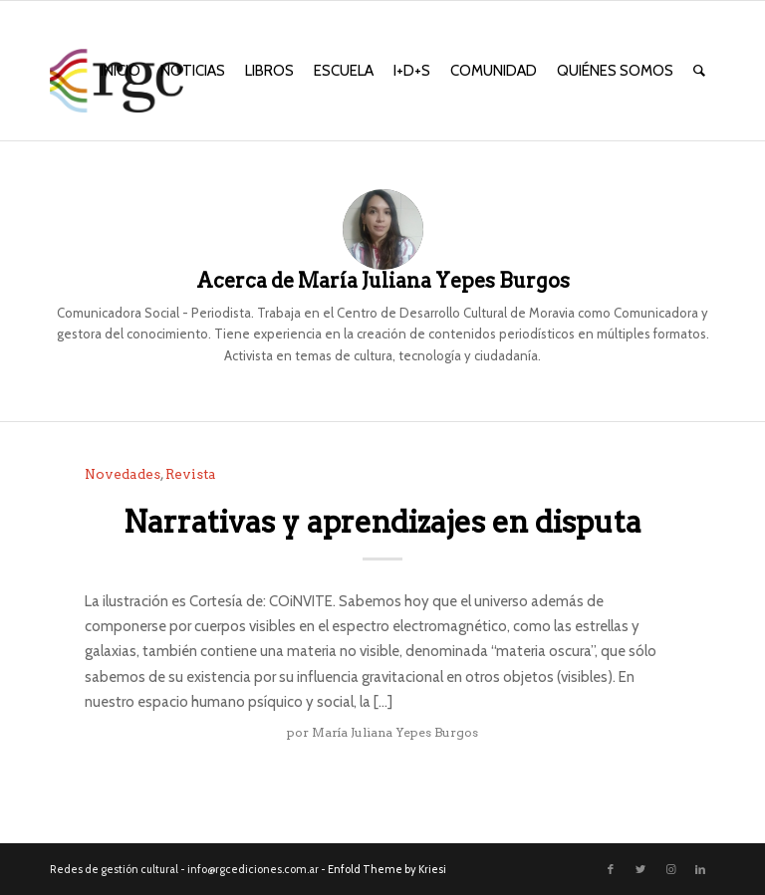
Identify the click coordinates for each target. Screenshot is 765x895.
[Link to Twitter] (640, 869)
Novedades (122, 474)
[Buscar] (699, 70)
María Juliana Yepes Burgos (395, 732)
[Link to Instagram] (670, 869)
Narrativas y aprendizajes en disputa (382, 522)
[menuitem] (120, 70)
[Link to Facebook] (611, 869)
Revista (190, 474)
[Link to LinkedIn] (700, 869)
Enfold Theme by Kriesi (387, 869)
